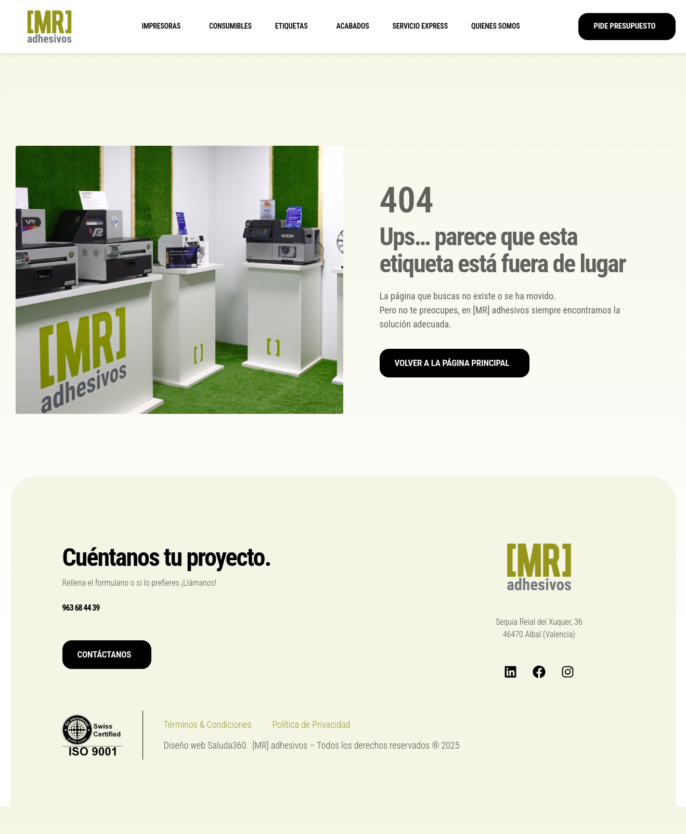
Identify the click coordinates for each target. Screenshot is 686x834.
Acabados (352, 26)
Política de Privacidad (312, 724)
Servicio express (420, 26)
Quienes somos (498, 26)
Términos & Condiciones (208, 724)
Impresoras (163, 26)
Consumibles (230, 26)
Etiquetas (294, 26)
